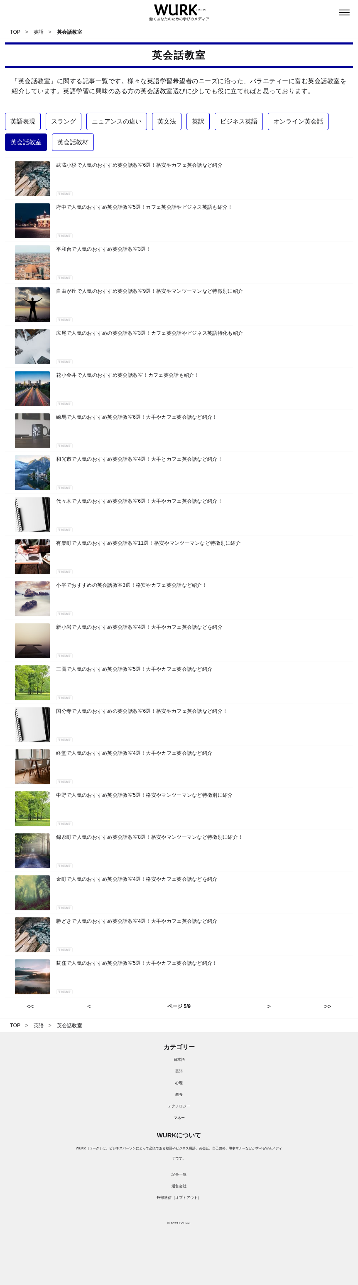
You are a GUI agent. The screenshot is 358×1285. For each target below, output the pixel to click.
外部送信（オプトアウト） (179, 1198)
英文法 (166, 121)
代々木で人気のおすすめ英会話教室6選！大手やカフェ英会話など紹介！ (139, 501)
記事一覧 (179, 1174)
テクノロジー (179, 1106)
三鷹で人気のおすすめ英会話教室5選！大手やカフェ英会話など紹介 (134, 669)
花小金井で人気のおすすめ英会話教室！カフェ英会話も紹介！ (127, 375)
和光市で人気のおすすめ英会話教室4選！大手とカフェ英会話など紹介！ (139, 459)
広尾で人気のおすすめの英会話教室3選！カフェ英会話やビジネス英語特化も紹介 (149, 333)
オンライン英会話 (298, 121)
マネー (179, 1118)
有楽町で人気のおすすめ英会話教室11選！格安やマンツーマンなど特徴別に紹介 (148, 543)
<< (30, 1006)
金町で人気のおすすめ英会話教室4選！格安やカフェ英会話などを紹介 (136, 879)
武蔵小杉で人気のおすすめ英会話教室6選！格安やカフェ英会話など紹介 (139, 165)
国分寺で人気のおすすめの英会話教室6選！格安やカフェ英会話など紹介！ (142, 711)
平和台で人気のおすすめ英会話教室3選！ (103, 249)
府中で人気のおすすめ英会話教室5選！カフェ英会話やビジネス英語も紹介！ (144, 207)
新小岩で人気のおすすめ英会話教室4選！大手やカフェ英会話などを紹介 (139, 627)
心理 (179, 1083)
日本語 (179, 1060)
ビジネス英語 (238, 121)
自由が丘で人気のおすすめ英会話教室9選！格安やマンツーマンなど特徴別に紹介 (149, 291)
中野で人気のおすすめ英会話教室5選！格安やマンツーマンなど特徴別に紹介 (144, 795)
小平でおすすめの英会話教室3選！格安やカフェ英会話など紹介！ (131, 585)
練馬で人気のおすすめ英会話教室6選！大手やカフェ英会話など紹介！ (136, 417)
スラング (63, 121)
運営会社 (179, 1186)
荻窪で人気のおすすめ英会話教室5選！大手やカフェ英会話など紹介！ (136, 963)
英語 (179, 1071)
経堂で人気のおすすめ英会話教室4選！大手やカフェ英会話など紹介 (134, 753)
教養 (179, 1094)
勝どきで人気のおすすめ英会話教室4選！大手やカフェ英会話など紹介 (136, 921)
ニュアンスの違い (117, 121)
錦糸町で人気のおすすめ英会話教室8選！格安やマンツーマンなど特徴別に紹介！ (149, 837)
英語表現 (22, 121)
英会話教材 (72, 142)
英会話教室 (64, 194)
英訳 (198, 121)
